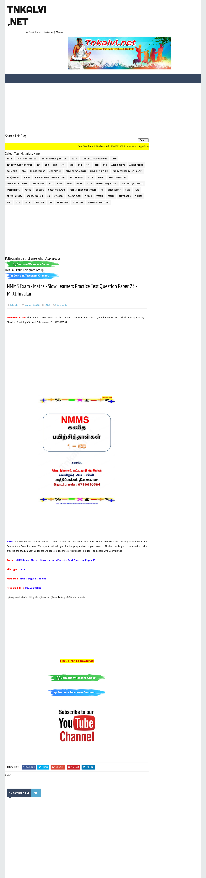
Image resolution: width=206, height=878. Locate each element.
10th (9, 126)
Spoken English (70, 163)
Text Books (24, 170)
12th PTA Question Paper (19, 132)
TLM (57, 170)
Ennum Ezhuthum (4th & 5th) (21, 145)
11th (74, 126)
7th (88, 132)
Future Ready (110, 145)
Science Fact (13, 163)
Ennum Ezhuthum (117, 138)
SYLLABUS (94, 163)
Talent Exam (110, 163)
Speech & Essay (50, 163)
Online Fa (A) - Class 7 (17, 157)
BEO (42, 138)
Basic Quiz (30, 138)
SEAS (27, 163)
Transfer (78, 170)
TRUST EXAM (102, 170)
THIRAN (38, 170)
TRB (90, 170)
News (90, 151)
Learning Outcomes (38, 151)
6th (80, 132)
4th (63, 132)
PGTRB (53, 157)
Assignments (14, 138)
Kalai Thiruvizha (15, 151)
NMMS (101, 151)
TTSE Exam (117, 170)
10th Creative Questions (55, 126)
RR (127, 157)
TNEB (66, 170)
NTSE (110, 151)
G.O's (124, 145)
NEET (81, 151)
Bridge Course (55, 138)
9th (105, 132)
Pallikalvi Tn (39, 157)
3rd (55, 132)
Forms (61, 145)
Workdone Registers (18, 176)
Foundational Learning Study (84, 145)
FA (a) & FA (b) (47, 145)
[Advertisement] (73, 75)
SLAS (36, 163)
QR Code (65, 157)
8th (97, 132)
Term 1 (124, 163)
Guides (135, 145)
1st (39, 132)
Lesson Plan (59, 151)
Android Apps (118, 132)
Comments (61, 279)
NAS (72, 151)
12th (114, 126)
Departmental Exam (94, 138)
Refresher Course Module (108, 157)
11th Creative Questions (94, 126)
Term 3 (10, 170)
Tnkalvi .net (26, 16)
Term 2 (135, 163)
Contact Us (74, 138)
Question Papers (82, 157)
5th (72, 132)
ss (84, 163)
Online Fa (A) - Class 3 (128, 151)
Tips (48, 170)
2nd (47, 132)
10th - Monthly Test (27, 126)
